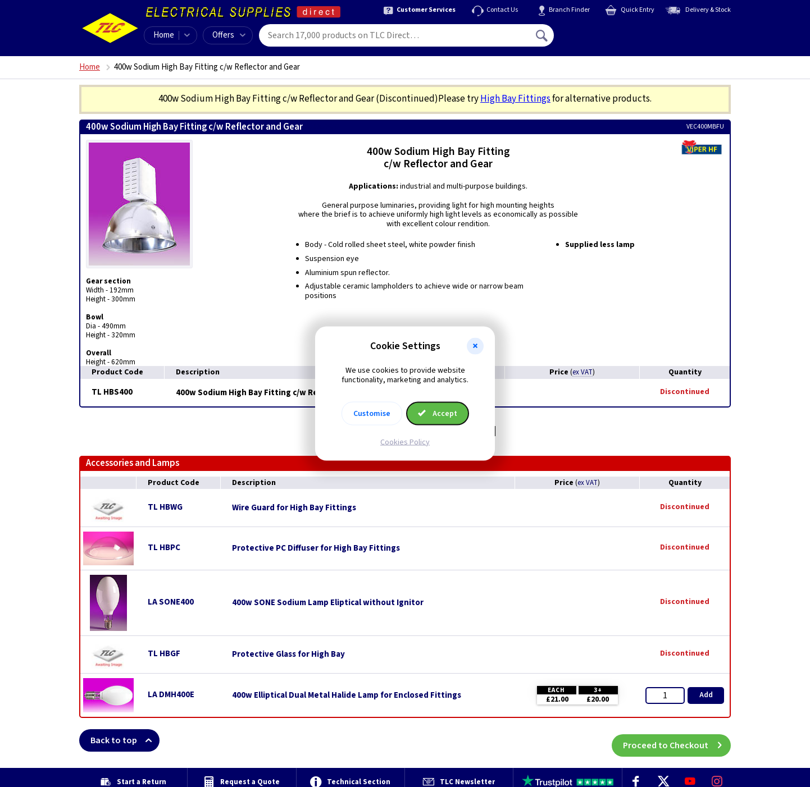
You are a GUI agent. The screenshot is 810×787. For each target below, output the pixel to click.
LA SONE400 (171, 602)
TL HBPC (164, 547)
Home (163, 35)
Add (706, 695)
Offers (228, 35)
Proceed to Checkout (677, 740)
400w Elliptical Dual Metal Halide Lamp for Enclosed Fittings (346, 695)
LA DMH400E (171, 695)
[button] (475, 346)
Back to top (125, 740)
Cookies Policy (405, 441)
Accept (437, 413)
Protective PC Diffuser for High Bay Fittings (316, 548)
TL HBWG (165, 507)
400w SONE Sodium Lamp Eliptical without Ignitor (328, 603)
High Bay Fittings (515, 99)
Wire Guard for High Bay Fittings (294, 508)
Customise (371, 413)
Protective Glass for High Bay (288, 654)
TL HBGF (164, 654)
